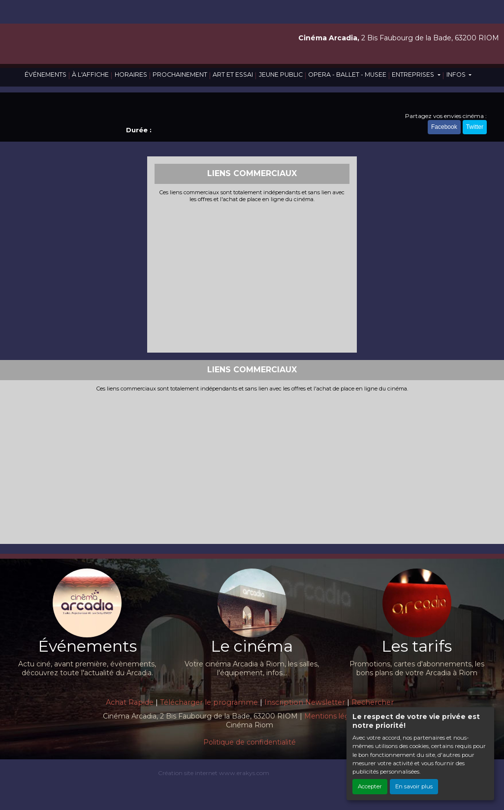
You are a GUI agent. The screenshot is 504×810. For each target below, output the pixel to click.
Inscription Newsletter (304, 702)
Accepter (370, 786)
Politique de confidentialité (249, 742)
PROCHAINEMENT (180, 74)
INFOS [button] (456, 74)
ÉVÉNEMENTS (45, 74)
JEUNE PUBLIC (281, 74)
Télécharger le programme (209, 702)
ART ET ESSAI (233, 74)
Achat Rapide (130, 702)
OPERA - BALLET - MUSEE (347, 74)
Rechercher (372, 702)
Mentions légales (333, 716)
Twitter (474, 126)
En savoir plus (414, 786)
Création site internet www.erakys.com (213, 773)
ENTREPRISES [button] (414, 74)
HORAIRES (131, 74)
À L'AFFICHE (90, 74)
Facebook (444, 126)
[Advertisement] (252, 276)
